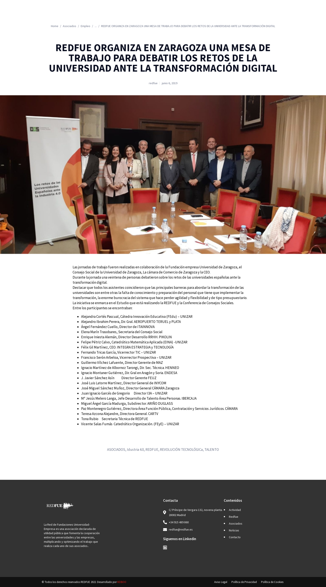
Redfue (181, 14)
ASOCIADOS (116, 449)
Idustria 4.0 (135, 449)
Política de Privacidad (244, 582)
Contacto (266, 14)
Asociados (209, 14)
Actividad (152, 14)
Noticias (239, 14)
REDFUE (151, 449)
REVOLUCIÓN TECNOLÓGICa (181, 449)
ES (288, 14)
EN (304, 14)
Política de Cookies (272, 582)
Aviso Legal (220, 582)
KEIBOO (121, 582)
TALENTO (211, 449)
